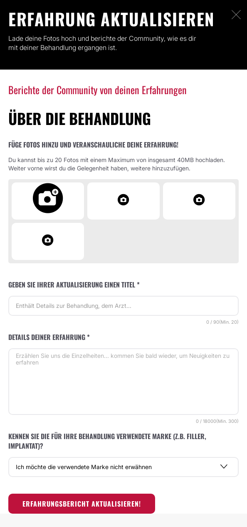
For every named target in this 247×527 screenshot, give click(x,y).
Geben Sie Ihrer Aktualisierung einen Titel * (74, 284)
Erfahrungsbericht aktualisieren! (81, 504)
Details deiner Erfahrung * (49, 337)
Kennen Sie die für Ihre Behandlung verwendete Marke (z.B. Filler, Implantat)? (107, 441)
